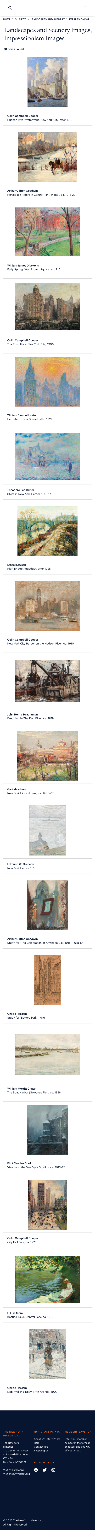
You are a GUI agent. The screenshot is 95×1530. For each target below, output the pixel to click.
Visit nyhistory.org (13, 1469)
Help (36, 1442)
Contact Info (41, 1446)
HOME (7, 19)
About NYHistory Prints (47, 1438)
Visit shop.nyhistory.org (16, 1473)
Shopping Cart (42, 1450)
